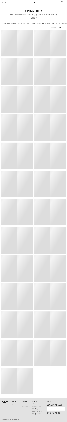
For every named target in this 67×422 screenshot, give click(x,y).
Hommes (14, 404)
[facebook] (47, 413)
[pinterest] (53, 413)
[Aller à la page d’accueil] (33, 2)
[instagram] (50, 413)
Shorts (27, 23)
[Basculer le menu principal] (3, 2)
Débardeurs (38, 23)
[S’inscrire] (63, 409)
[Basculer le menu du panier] (64, 2)
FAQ (33, 403)
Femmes (7, 5)
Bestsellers (13, 23)
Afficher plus (33, 18)
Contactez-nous (35, 404)
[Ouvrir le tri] (64, 27)
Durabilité (24, 403)
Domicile (3, 5)
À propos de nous (26, 404)
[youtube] (59, 413)
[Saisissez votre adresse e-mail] (54, 409)
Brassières (33, 23)
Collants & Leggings (21, 23)
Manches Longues (46, 23)
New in (8, 23)
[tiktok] (56, 413)
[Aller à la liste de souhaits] (62, 2)
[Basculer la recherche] (5, 2)
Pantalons (58, 23)
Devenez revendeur (36, 406)
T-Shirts (52, 23)
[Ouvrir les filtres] (59, 27)
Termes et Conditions (37, 411)
